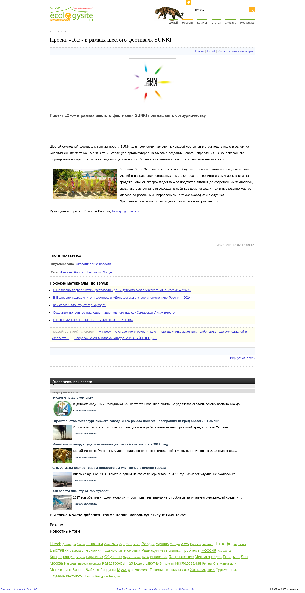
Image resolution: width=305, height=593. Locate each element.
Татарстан (133, 544)
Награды (70, 563)
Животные (152, 563)
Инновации (158, 557)
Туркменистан (228, 570)
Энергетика (131, 550)
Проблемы (191, 550)
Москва (56, 563)
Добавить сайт (187, 589)
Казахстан (225, 550)
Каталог (202, 22)
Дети (233, 563)
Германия (93, 550)
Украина (162, 544)
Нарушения (94, 557)
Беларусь (231, 557)
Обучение (113, 557)
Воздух (147, 544)
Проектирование (201, 544)
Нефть (216, 557)
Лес (244, 556)
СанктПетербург (114, 544)
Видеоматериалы (89, 563)
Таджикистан (112, 550)
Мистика (202, 557)
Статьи (216, 22)
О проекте (131, 589)
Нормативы (247, 22)
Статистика (221, 563)
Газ (129, 563)
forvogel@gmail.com (126, 211)
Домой (173, 22)
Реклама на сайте (148, 589)
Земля (89, 576)
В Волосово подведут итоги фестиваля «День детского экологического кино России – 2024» (122, 297)
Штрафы (223, 543)
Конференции (62, 557)
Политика (173, 550)
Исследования (188, 563)
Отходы (175, 544)
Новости (187, 22)
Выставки (93, 272)
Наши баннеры (169, 589)
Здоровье (76, 550)
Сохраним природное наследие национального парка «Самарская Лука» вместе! (114, 312)
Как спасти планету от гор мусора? (79, 305)
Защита (80, 557)
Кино (145, 557)
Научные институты (66, 576)
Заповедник (202, 569)
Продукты (108, 570)
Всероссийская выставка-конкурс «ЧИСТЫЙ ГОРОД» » (115, 338)
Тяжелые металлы (165, 570)
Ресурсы (101, 576)
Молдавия (115, 576)
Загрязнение (181, 556)
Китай (207, 563)
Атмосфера (139, 570)
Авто (185, 544)
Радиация (150, 550)
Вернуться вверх (242, 358)
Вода (138, 563)
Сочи (185, 570)
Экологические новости (93, 264)
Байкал (92, 569)
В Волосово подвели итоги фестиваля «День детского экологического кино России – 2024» (122, 290)
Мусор (123, 569)
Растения (168, 563)
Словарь (230, 22)
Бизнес (78, 570)
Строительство (132, 557)
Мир (162, 550)
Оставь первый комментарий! (236, 51)
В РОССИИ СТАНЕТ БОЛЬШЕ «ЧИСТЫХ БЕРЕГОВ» (93, 320)
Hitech (55, 544)
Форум (107, 272)
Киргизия (240, 544)
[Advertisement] (128, 133)
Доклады (69, 544)
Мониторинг (60, 570)
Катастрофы (113, 563)
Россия (79, 272)
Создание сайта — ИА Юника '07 (19, 589)
